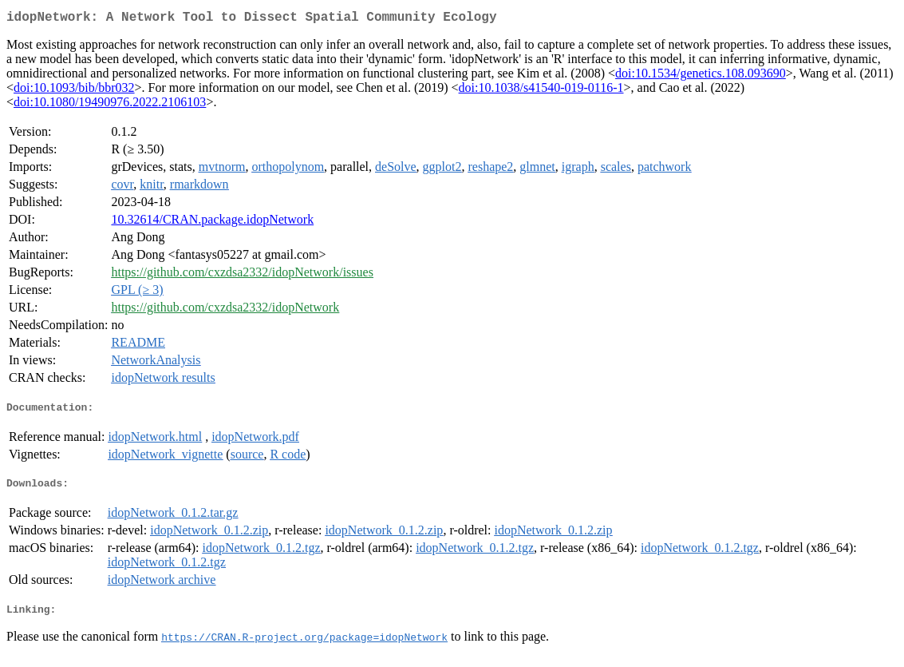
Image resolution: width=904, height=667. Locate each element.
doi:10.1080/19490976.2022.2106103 (110, 105)
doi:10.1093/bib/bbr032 (74, 90)
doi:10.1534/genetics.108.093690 (700, 76)
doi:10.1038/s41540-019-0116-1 (541, 90)
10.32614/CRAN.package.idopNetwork (212, 222)
